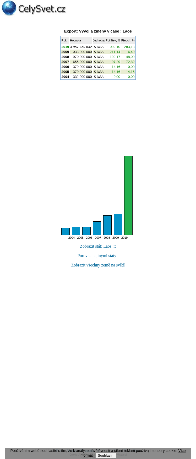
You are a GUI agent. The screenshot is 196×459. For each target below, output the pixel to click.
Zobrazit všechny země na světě (98, 265)
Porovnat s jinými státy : (98, 255)
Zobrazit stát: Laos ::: (98, 246)
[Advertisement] (98, 117)
